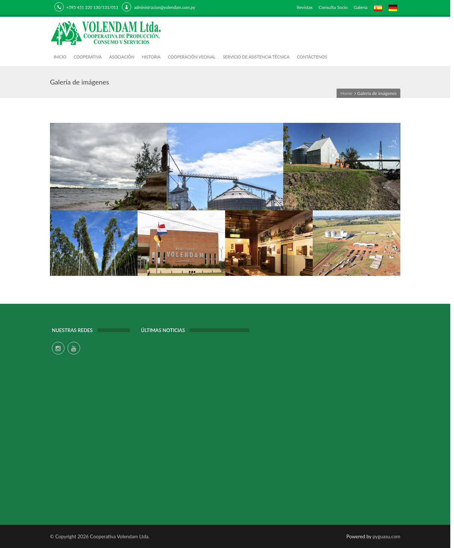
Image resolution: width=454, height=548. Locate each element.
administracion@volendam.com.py (164, 7)
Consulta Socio (333, 7)
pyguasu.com (386, 536)
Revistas (305, 7)
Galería (361, 7)
